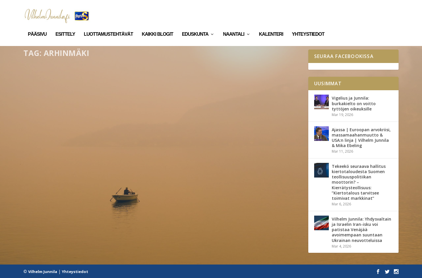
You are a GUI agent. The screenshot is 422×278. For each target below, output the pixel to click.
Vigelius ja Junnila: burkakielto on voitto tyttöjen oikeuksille (354, 103)
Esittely (65, 25)
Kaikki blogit (157, 25)
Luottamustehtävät (108, 25)
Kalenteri (271, 25)
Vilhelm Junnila (42, 271)
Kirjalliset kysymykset (91, 178)
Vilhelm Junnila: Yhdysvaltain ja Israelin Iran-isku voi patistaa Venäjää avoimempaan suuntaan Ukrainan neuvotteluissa (361, 229)
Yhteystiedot (308, 25)
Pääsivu (37, 25)
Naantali (233, 25)
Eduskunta (195, 25)
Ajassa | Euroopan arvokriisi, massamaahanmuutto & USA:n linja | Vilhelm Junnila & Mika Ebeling (361, 137)
